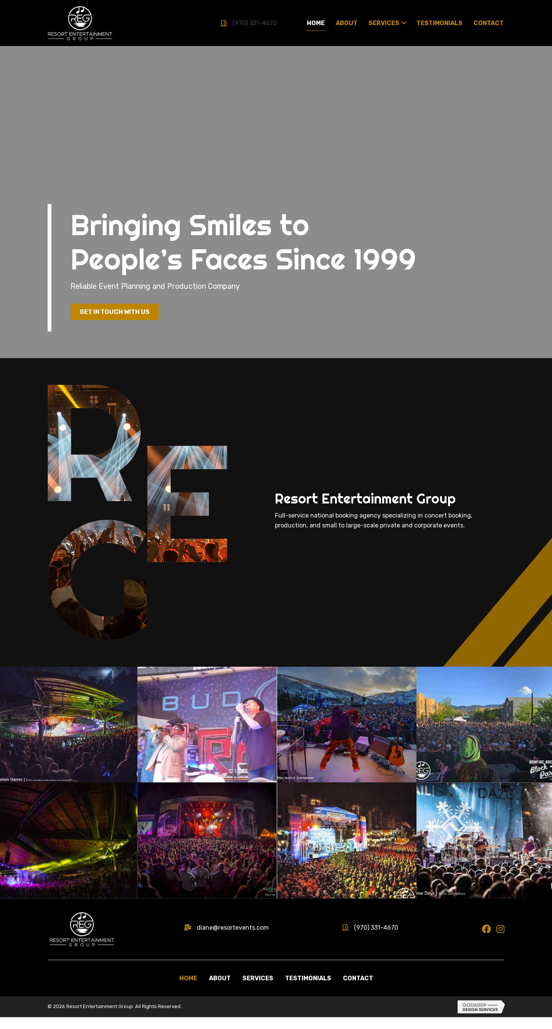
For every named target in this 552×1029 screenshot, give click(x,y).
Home (188, 990)
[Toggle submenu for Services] (404, 23)
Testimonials (308, 990)
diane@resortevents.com (233, 939)
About (220, 990)
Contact (358, 990)
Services (257, 990)
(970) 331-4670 (255, 23)
